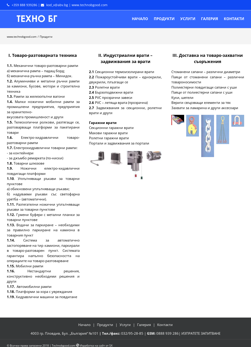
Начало (84, 324)
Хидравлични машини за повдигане (46, 296)
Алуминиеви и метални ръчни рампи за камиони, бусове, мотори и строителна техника (43, 86)
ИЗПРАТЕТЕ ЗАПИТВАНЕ (200, 333)
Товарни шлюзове (29, 163)
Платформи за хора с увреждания (44, 291)
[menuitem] (143, 18)
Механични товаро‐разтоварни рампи (46, 65)
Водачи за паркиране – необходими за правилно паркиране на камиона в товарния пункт (43, 230)
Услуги (125, 324)
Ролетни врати (107, 87)
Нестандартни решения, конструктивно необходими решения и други (43, 276)
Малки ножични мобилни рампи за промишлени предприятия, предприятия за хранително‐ (43, 106)
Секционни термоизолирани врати (124, 71)
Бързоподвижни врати (114, 92)
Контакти (165, 324)
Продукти (105, 324)
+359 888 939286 (24, 5)
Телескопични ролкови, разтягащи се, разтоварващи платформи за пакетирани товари (43, 127)
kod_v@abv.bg (57, 5)
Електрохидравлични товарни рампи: (46, 147)
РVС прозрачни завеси (113, 97)
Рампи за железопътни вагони (39, 96)
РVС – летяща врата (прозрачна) (121, 102)
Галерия (144, 324)
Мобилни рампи (29, 266)
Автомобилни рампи (34, 286)
